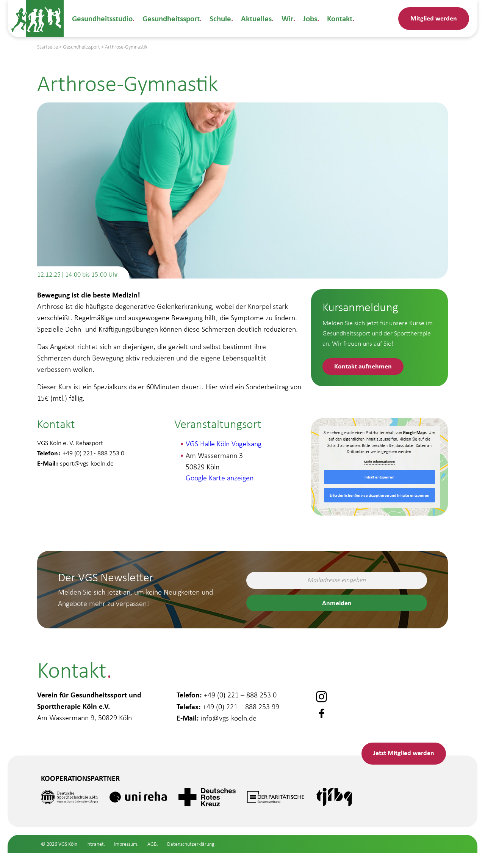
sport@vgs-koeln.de (87, 463)
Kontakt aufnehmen (363, 366)
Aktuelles (253, 18)
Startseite (47, 47)
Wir (283, 18)
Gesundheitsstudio (102, 18)
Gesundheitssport (170, 18)
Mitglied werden (433, 18)
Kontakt (334, 18)
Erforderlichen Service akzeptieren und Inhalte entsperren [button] (379, 495)
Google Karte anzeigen (219, 477)
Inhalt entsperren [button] (379, 477)
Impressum (125, 844)
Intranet (95, 844)
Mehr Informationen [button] (379, 461)
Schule (218, 18)
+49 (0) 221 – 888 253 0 (240, 694)
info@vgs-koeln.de (229, 716)
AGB (152, 844)
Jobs (305, 18)
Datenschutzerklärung (190, 844)
